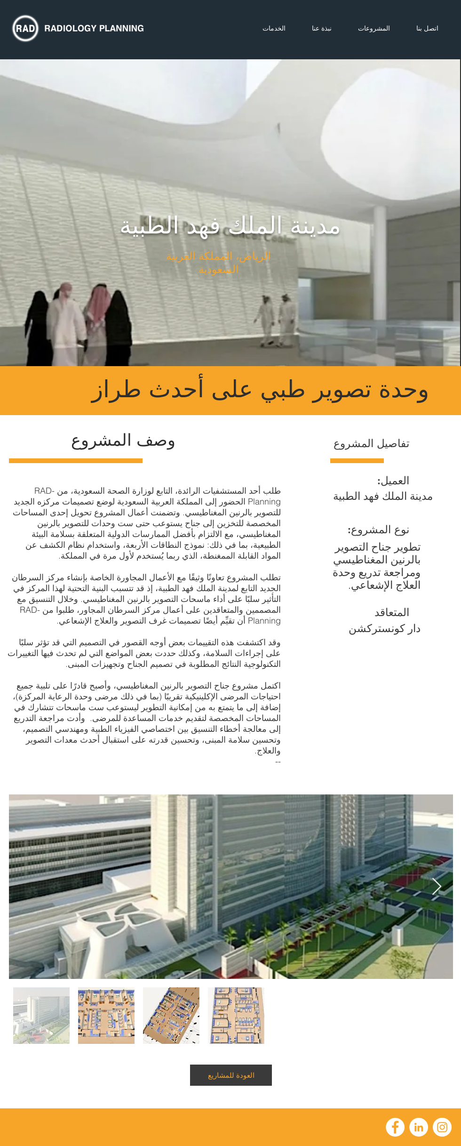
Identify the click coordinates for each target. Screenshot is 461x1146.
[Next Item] (436, 887)
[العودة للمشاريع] (231, 1075)
